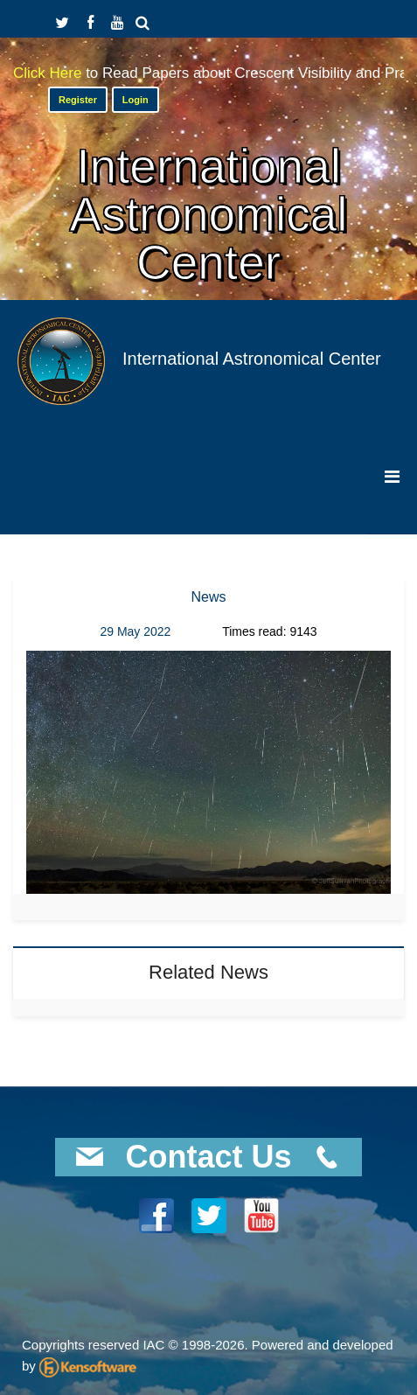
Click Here (49, 73)
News (208, 596)
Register (78, 99)
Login (135, 99)
